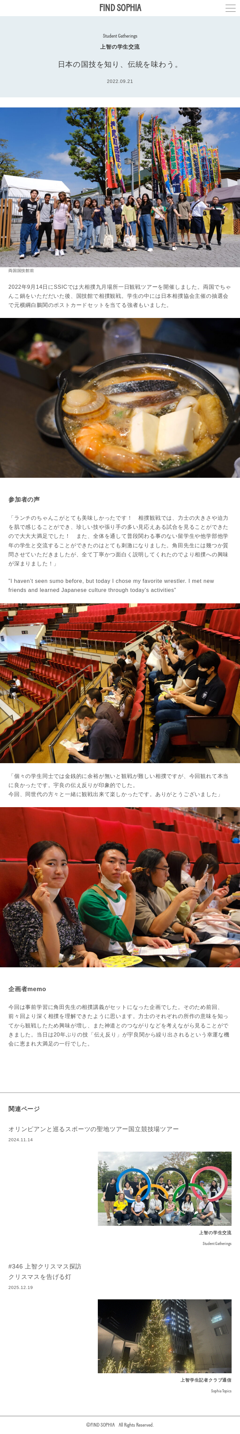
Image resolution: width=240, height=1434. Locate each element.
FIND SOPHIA (120, 8)
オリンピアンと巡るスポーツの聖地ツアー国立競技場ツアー (93, 1129)
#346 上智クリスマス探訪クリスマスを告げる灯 (45, 1271)
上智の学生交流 (120, 47)
